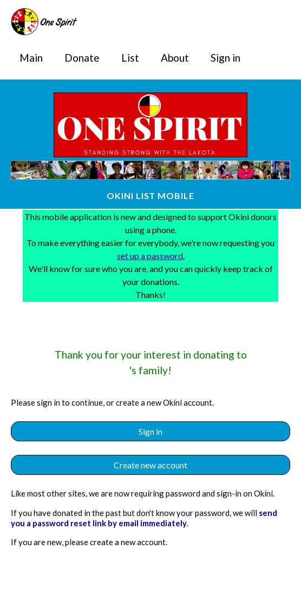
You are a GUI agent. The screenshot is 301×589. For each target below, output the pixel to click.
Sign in (225, 57)
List (130, 57)
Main (31, 57)
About (175, 57)
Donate (82, 57)
